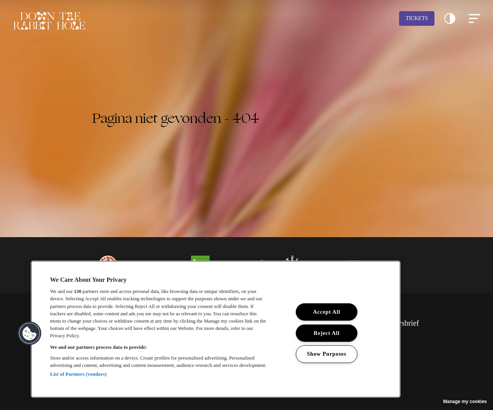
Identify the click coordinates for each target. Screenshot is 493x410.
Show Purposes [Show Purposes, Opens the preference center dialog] (327, 354)
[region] (216, 329)
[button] (450, 18)
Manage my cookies (465, 401)
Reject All (327, 333)
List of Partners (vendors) (78, 374)
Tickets (417, 18)
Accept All (326, 312)
